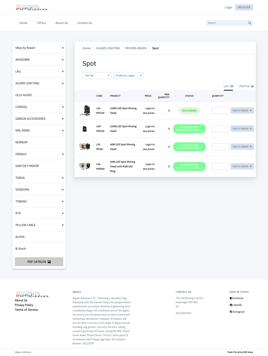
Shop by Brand (25, 48)
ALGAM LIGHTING (27, 83)
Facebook (236, 298)
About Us (61, 23)
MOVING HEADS (136, 48)
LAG (18, 71)
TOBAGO (21, 201)
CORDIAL (21, 107)
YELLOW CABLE (25, 225)
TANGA (20, 178)
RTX (18, 213)
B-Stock (20, 248)
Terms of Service (26, 309)
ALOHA (20, 237)
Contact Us (84, 23)
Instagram (237, 311)
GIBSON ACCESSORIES (30, 118)
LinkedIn (236, 305)
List (228, 86)
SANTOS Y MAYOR (27, 166)
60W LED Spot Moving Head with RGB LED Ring (122, 166)
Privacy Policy (24, 305)
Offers (41, 23)
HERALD (20, 154)
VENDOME (22, 189)
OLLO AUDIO (23, 95)
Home (24, 22)
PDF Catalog (39, 261)
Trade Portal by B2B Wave (240, 352)
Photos (247, 86)
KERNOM (21, 142)
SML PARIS (22, 130)
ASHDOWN (22, 59)
